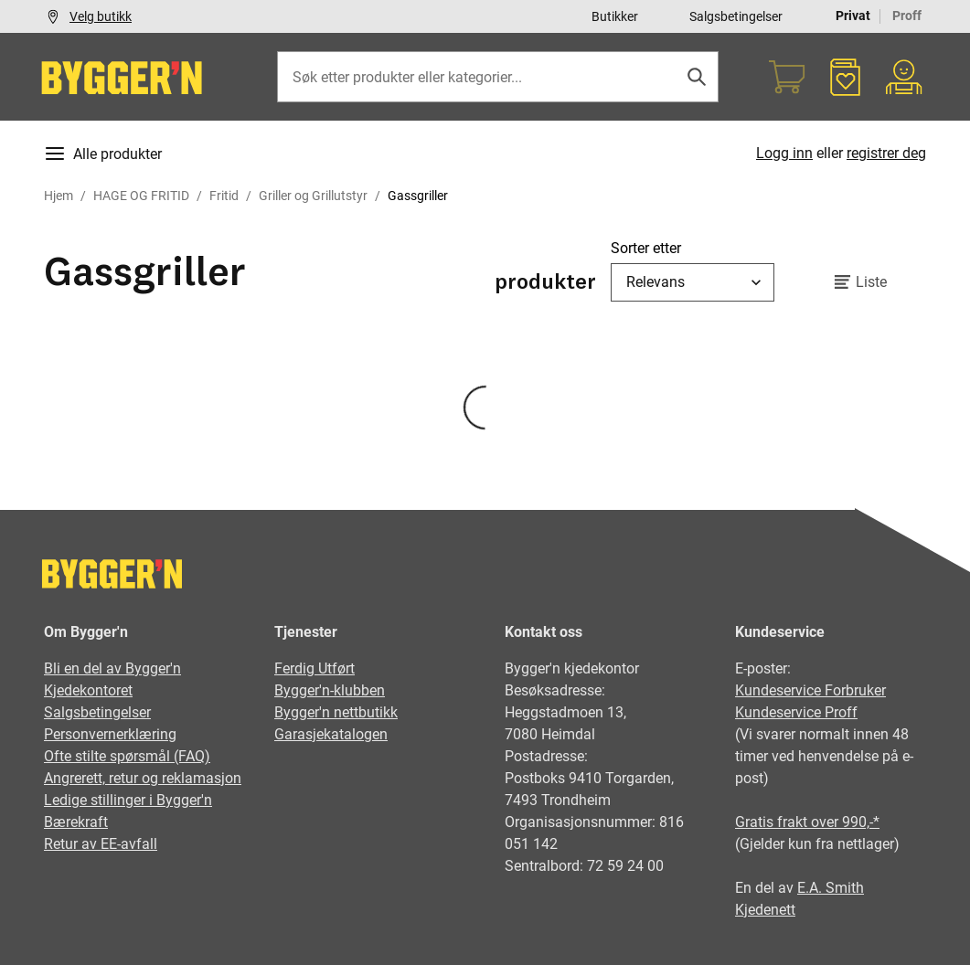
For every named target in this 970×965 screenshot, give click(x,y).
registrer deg (886, 153)
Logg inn (784, 153)
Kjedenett (765, 909)
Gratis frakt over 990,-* (807, 822)
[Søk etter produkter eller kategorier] (498, 76)
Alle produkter (103, 153)
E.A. (811, 887)
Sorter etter (646, 248)
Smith (845, 887)
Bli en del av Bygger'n (112, 668)
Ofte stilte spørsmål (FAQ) (127, 756)
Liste (857, 282)
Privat (853, 15)
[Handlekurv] (787, 77)
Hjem (58, 195)
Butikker (615, 16)
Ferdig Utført (314, 668)
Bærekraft (76, 822)
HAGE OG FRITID (141, 195)
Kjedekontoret (88, 690)
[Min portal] (904, 77)
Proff (907, 15)
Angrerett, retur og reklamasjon (142, 778)
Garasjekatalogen (331, 734)
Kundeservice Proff (796, 712)
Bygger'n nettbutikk (336, 712)
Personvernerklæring (110, 734)
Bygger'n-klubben (329, 690)
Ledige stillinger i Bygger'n (128, 800)
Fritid (224, 195)
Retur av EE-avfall (100, 844)
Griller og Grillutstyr (313, 195)
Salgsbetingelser (736, 16)
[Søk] (697, 77)
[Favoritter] (846, 77)
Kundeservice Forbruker (810, 690)
